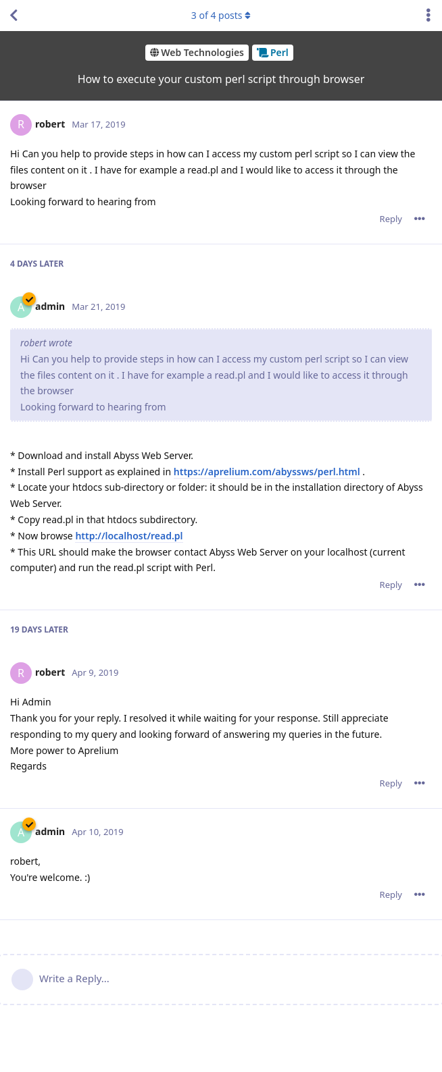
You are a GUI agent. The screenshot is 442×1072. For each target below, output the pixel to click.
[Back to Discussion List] (13, 15)
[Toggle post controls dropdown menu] (420, 219)
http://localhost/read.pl (128, 535)
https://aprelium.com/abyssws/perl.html (267, 471)
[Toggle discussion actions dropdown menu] (428, 15)
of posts (221, 15)
